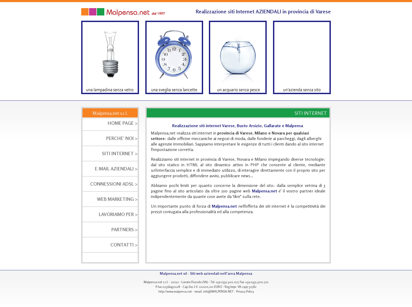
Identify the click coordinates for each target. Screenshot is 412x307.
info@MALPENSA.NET (218, 291)
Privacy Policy (245, 291)
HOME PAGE (121, 123)
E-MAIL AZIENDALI (114, 168)
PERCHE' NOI (120, 138)
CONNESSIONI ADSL (112, 184)
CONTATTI (122, 244)
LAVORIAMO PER (116, 214)
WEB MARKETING (115, 199)
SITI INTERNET (118, 153)
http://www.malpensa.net (175, 291)
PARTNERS (122, 229)
